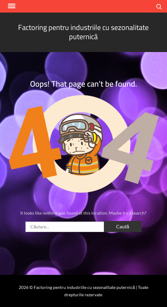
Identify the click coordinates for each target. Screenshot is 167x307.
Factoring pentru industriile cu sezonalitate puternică (83, 32)
